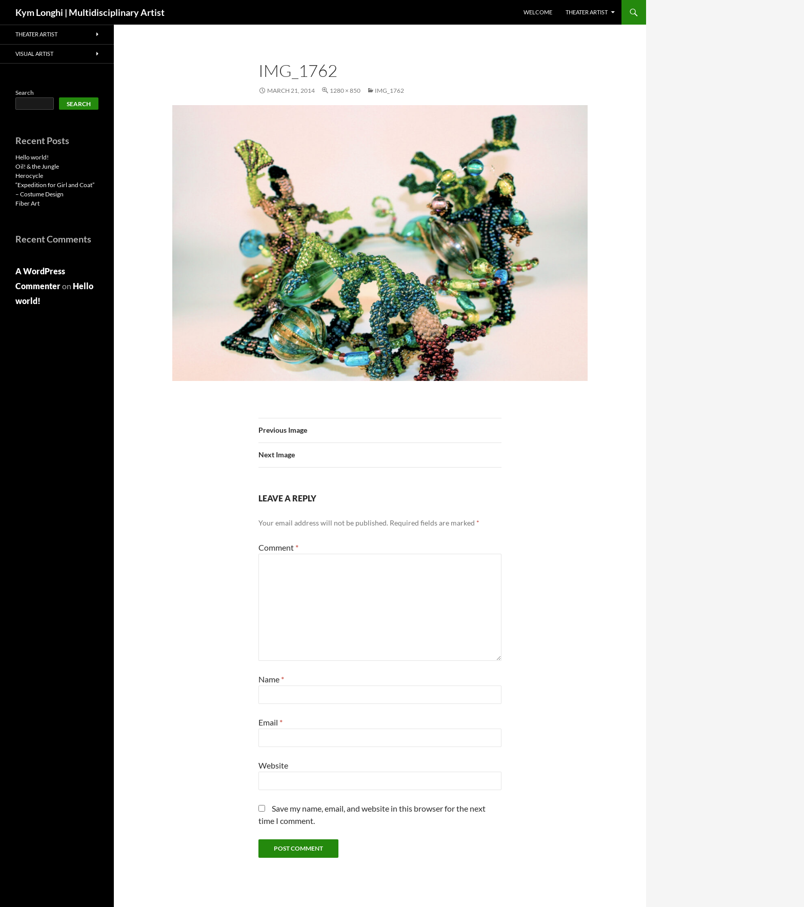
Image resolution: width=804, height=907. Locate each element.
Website (273, 765)
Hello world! (32, 157)
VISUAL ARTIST (34, 53)
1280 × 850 (345, 90)
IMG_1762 (389, 90)
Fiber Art (27, 203)
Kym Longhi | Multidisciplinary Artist (90, 12)
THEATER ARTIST (587, 12)
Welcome (538, 12)
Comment (278, 547)
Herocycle (29, 175)
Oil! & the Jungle (37, 166)
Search (24, 92)
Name (271, 679)
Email (270, 722)
